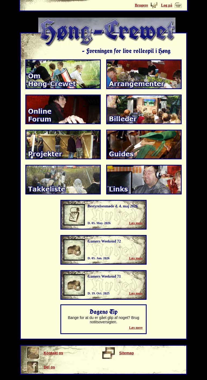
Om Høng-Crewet (63, 74)
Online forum (63, 109)
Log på (166, 5)
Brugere (141, 5)
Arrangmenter (144, 74)
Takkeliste (63, 179)
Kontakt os (44, 353)
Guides (144, 144)
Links (144, 179)
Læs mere (136, 223)
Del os (40, 367)
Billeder (144, 109)
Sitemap (118, 353)
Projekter (63, 144)
